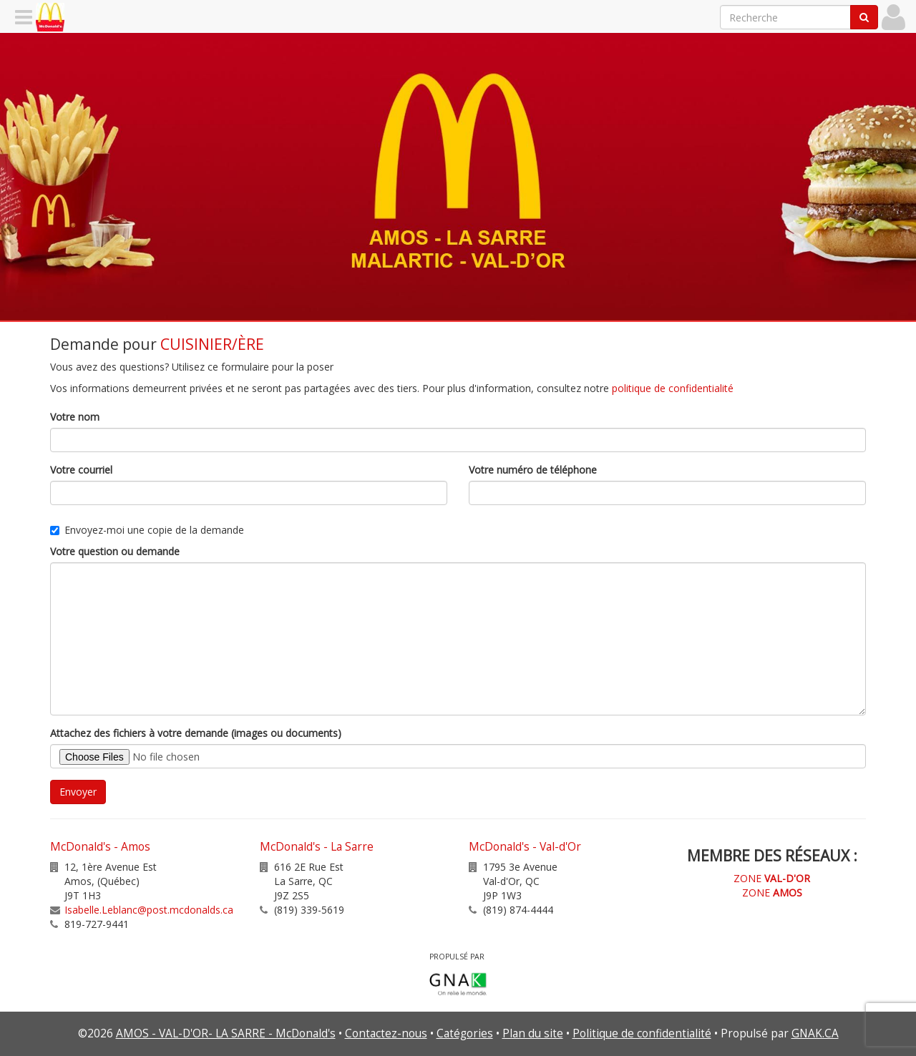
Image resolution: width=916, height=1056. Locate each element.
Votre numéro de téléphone (533, 469)
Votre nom (74, 417)
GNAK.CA (815, 1033)
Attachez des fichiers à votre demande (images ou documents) (195, 733)
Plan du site (532, 1033)
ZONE (772, 878)
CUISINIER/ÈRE (212, 344)
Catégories (465, 1033)
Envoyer (78, 791)
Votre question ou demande (115, 551)
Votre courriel (81, 469)
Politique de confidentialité (641, 1033)
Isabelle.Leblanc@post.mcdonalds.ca (148, 909)
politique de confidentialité (673, 388)
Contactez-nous (386, 1033)
